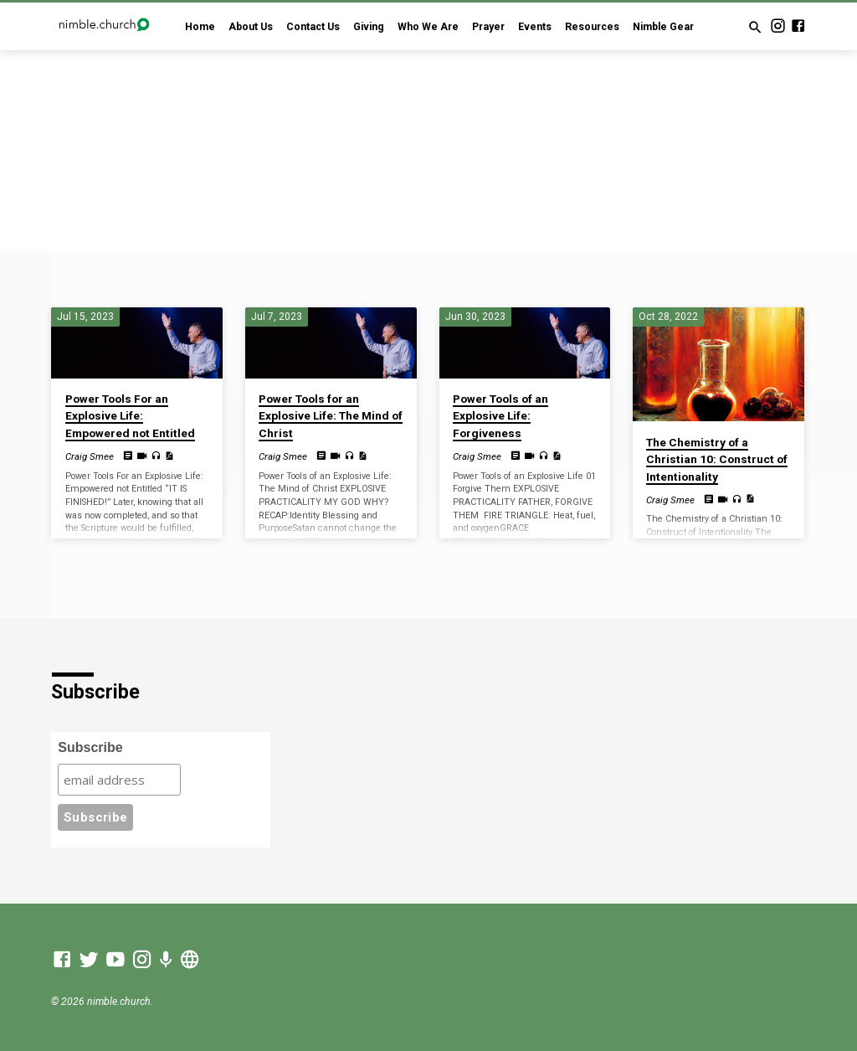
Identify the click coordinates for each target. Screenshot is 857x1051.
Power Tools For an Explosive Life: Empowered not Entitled (130, 416)
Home (200, 27)
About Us (250, 27)
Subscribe (90, 747)
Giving (368, 27)
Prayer (488, 27)
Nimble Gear (663, 27)
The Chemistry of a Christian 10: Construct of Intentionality (717, 459)
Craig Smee (89, 456)
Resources (592, 27)
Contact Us (313, 27)
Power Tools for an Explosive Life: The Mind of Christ (331, 416)
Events (535, 27)
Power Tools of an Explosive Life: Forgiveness (500, 416)
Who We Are (428, 27)
